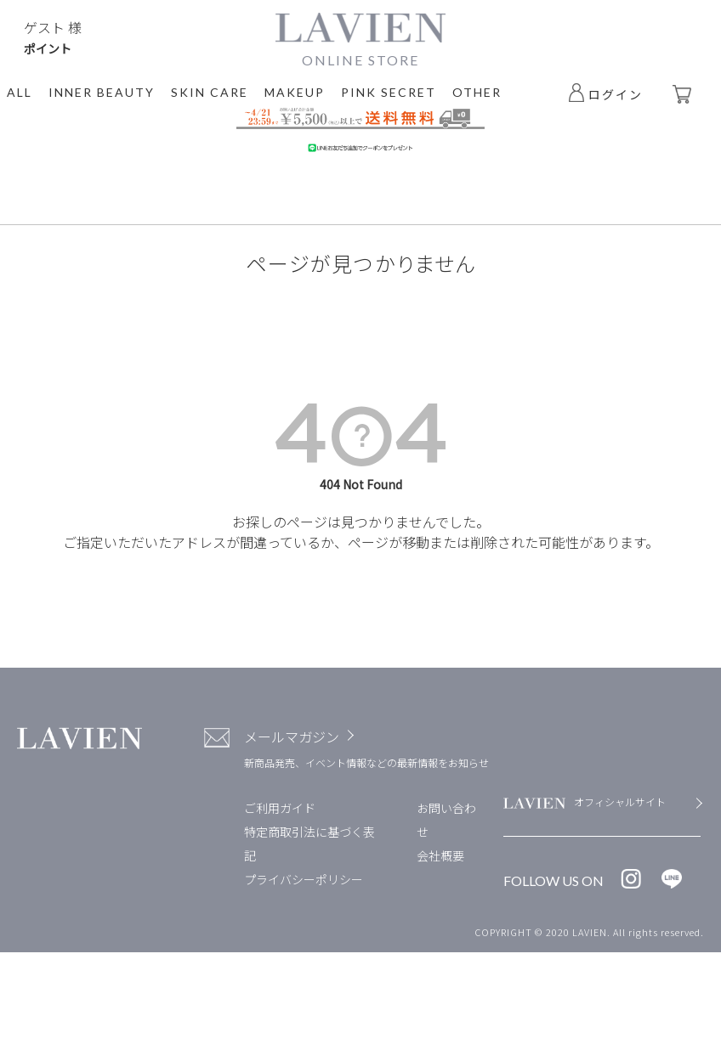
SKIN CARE (209, 92)
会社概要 (440, 855)
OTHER (477, 92)
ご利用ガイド (279, 807)
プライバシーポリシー (303, 879)
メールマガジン (291, 736)
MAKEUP (294, 92)
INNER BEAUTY (101, 92)
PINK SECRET (388, 92)
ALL (19, 92)
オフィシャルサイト (620, 801)
